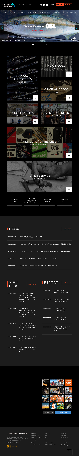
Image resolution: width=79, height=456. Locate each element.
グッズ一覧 (33, 440)
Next (77, 27)
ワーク (47, 437)
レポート (47, 440)
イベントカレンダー (36, 444)
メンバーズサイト (65, 442)
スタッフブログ (49, 442)
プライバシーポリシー (66, 437)
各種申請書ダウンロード (51, 444)
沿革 (46, 435)
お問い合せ (63, 435)
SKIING (21, 5)
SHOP (51, 5)
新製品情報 (33, 433)
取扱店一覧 (63, 433)
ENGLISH (68, 5)
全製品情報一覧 (35, 435)
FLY (30, 5)
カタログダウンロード (36, 437)
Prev (2, 27)
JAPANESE (59, 5)
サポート (47, 433)
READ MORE (67, 229)
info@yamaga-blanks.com (14, 440)
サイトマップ (64, 440)
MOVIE (32, 442)
